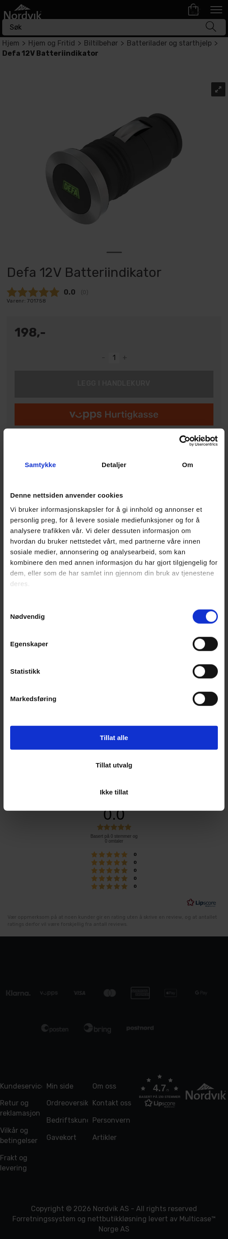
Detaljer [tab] (114, 464)
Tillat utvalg (113, 764)
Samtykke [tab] (40, 464)
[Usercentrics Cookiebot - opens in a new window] (179, 440)
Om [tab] (187, 464)
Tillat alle (114, 737)
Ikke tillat (114, 792)
